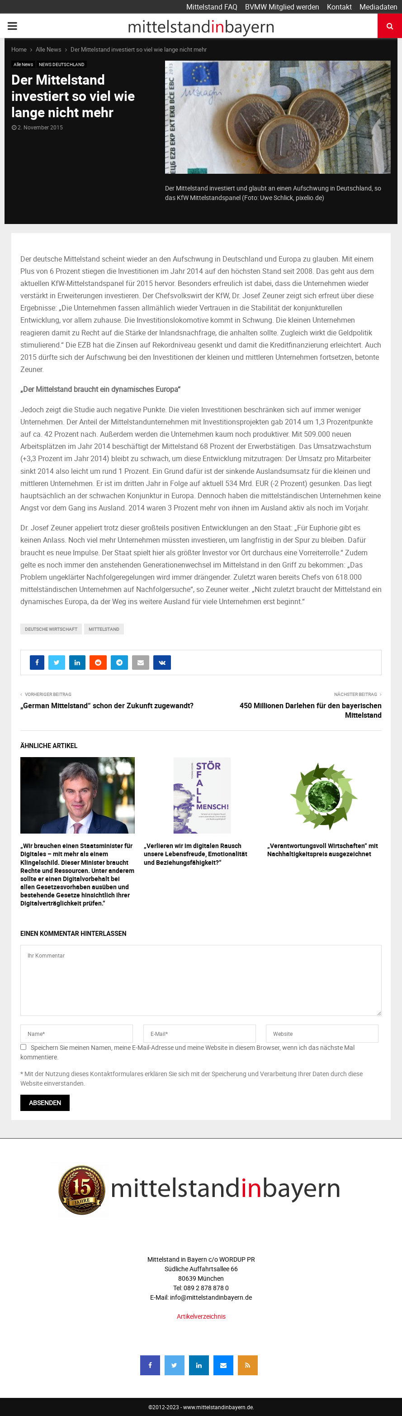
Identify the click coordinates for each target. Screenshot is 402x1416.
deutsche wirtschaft (51, 629)
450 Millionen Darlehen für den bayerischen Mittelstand (311, 710)
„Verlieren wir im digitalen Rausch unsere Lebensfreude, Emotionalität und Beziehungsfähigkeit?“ (195, 853)
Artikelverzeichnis (201, 1316)
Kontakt (339, 7)
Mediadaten (378, 7)
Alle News (23, 64)
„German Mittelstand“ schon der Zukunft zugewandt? (107, 705)
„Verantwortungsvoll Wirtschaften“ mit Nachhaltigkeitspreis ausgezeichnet (322, 849)
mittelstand (104, 629)
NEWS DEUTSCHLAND (62, 64)
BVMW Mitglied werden (282, 7)
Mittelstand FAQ (211, 7)
